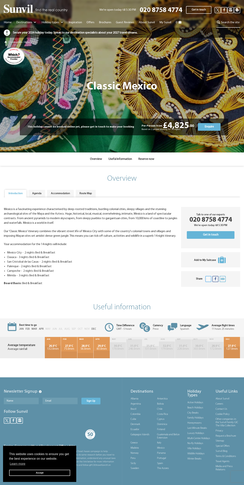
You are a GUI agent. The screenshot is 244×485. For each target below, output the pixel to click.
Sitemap (220, 440)
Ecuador (135, 429)
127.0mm (232, 347)
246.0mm (134, 347)
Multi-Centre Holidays (198, 438)
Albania (134, 398)
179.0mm (167, 347)
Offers (90, 22)
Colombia (135, 414)
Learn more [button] (17, 463)
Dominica (162, 424)
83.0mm (102, 347)
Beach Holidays (195, 407)
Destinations (26, 22)
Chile (159, 409)
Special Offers (223, 446)
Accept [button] (39, 472)
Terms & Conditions (226, 456)
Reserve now (146, 159)
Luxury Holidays (195, 433)
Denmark (135, 424)
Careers (219, 403)
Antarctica (162, 398)
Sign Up (91, 401)
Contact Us (221, 409)
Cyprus (161, 419)
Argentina (136, 403)
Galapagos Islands (140, 434)
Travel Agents (223, 461)
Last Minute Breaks (197, 428)
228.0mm (183, 347)
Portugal (161, 458)
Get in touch (199, 9)
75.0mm (69, 347)
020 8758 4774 (161, 10)
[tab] (15, 193)
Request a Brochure (226, 435)
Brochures (105, 22)
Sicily (133, 463)
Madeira (135, 448)
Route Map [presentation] (85, 193)
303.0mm (199, 347)
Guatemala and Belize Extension (168, 436)
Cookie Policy (223, 414)
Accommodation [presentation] (60, 193)
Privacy (219, 430)
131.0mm (150, 347)
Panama (161, 453)
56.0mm (85, 347)
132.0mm (53, 347)
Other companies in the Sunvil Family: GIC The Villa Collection (227, 422)
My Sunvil (165, 22)
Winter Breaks (194, 458)
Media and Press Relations (224, 468)
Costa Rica (162, 414)
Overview (96, 159)
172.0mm (216, 347)
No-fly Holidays (195, 443)
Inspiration (75, 22)
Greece (134, 442)
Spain (160, 463)
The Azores (163, 468)
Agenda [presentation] (36, 193)
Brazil (133, 409)
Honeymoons (194, 423)
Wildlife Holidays (196, 453)
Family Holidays (195, 417)
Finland (161, 429)
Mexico (28, 42)
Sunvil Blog (221, 451)
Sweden (135, 468)
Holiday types (53, 22)
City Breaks (193, 412)
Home (8, 22)
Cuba (133, 419)
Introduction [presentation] (16, 193)
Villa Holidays (194, 448)
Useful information (120, 159)
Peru (133, 458)
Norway (135, 453)
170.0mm (118, 347)
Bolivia (160, 403)
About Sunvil (222, 398)
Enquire (209, 126)
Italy (159, 442)
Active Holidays (195, 402)
